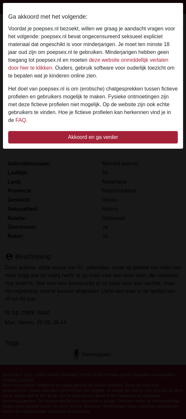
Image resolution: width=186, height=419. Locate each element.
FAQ (20, 120)
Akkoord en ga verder (93, 137)
